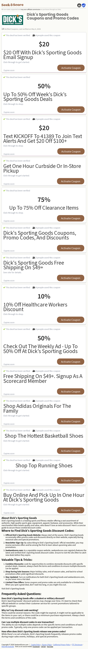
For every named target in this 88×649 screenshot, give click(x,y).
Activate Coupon (71, 68)
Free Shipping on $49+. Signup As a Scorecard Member (42, 378)
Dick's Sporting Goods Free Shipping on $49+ (33, 265)
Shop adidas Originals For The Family (37, 408)
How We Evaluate (8, 646)
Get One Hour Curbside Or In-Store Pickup (42, 168)
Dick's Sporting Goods (15, 588)
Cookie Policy (36, 644)
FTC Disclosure (77, 644)
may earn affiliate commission (30, 9)
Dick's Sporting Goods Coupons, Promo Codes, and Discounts (39, 235)
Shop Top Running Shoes (43, 465)
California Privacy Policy (62, 644)
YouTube (50, 646)
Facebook (36, 646)
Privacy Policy (47, 644)
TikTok (43, 646)
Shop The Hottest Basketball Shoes (44, 435)
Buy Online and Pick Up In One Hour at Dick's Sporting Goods (43, 497)
